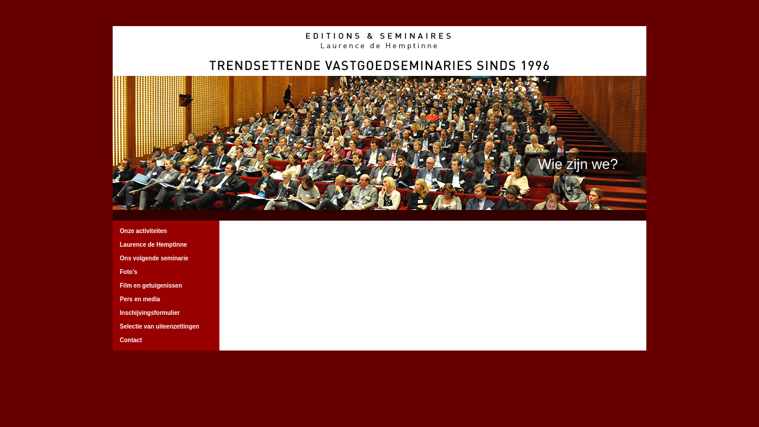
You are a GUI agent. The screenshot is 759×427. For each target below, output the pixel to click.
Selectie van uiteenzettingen (159, 326)
